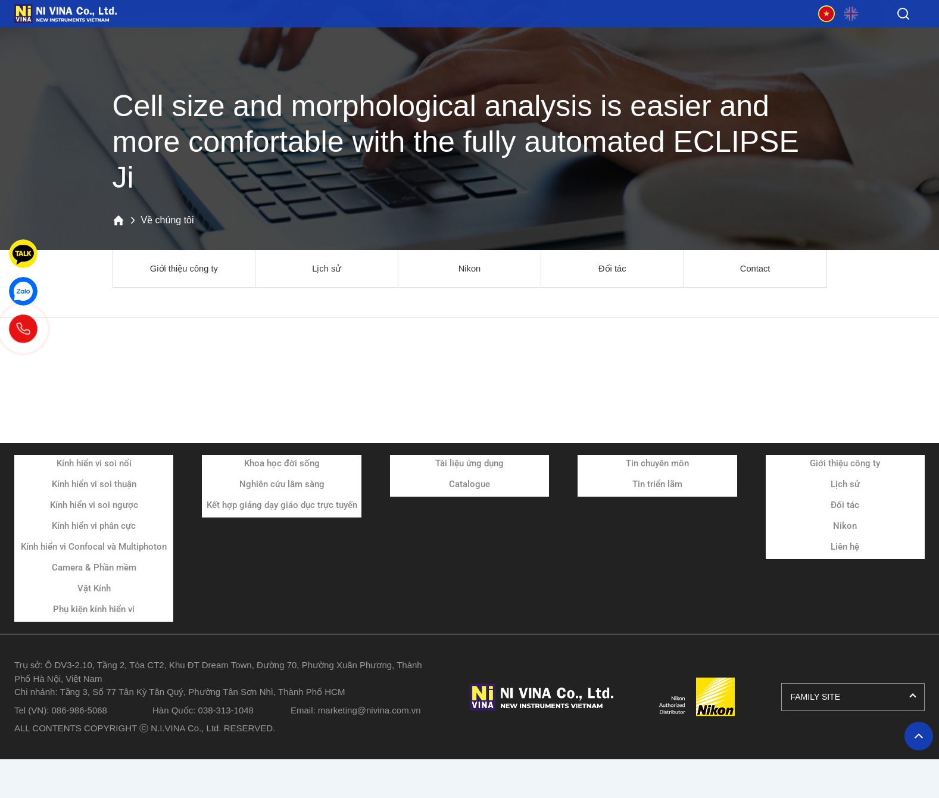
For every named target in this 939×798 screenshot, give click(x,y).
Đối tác (612, 269)
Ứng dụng (346, 35)
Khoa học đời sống (282, 464)
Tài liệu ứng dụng (469, 464)
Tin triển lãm (657, 485)
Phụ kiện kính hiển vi (94, 610)
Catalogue (469, 485)
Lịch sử (326, 269)
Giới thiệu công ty (183, 269)
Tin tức (584, 35)
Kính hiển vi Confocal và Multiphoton (94, 548)
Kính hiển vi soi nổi (94, 464)
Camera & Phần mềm (94, 568)
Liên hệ (845, 548)
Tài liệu (465, 35)
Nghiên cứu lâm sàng (282, 485)
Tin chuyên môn (657, 464)
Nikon (469, 269)
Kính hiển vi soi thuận (94, 485)
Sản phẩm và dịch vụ (226, 35)
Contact (755, 269)
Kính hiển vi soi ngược (94, 506)
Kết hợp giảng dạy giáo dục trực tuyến (282, 506)
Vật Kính (94, 589)
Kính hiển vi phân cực (94, 527)
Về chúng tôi (703, 35)
